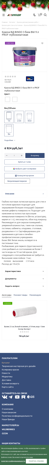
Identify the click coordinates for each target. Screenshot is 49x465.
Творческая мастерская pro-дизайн (19, 366)
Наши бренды (8, 419)
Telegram (11, 397)
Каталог (6, 363)
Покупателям (9, 358)
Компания (7, 404)
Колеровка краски (10, 370)
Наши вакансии (9, 412)
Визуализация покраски (17, 181)
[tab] (7, 99)
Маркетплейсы (10, 425)
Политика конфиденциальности (17, 416)
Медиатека (7, 376)
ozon (5, 433)
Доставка (6, 380)
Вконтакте (4, 397)
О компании (7, 409)
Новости (6, 373)
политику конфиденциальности (13, 461)
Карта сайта (7, 387)
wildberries (8, 429)
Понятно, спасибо (36, 461)
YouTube (17, 397)
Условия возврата (10, 383)
